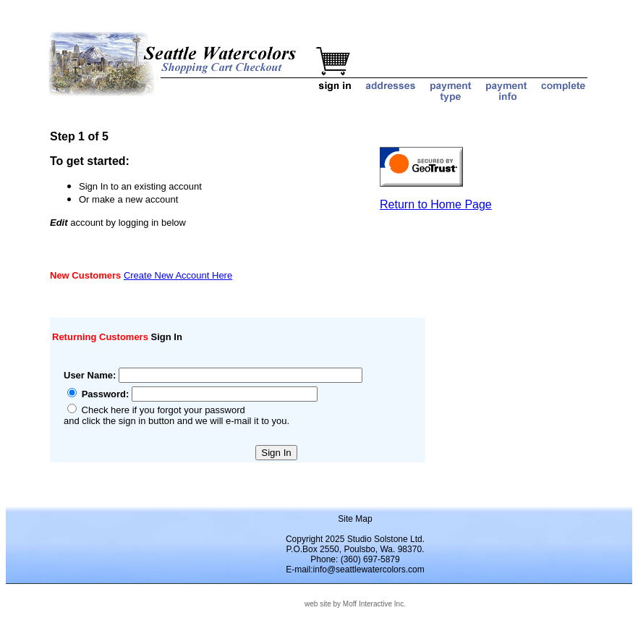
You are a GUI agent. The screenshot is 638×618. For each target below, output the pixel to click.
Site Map (355, 519)
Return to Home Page (436, 204)
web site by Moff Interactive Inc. (355, 604)
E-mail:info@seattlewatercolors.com (355, 569)
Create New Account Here (178, 275)
